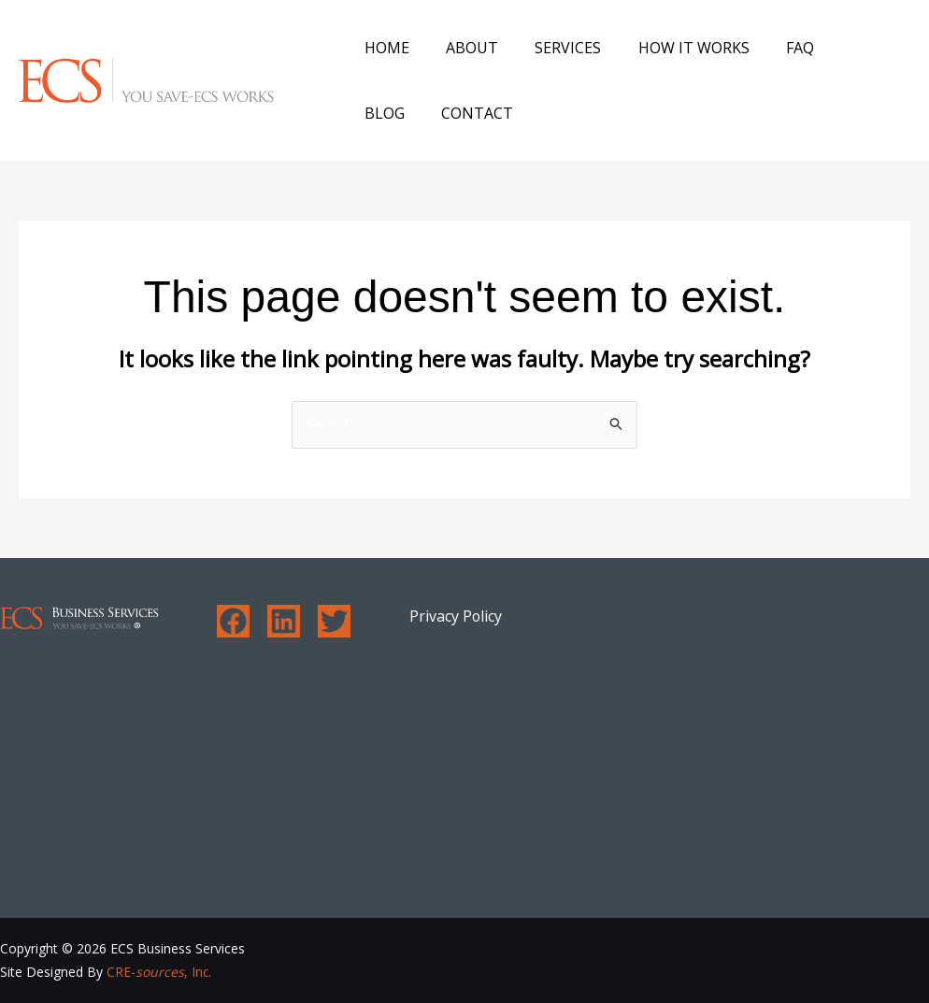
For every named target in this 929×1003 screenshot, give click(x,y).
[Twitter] (334, 622)
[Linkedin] (283, 622)
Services (551, 47)
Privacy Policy (456, 617)
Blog (833, 47)
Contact (397, 113)
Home (383, 47)
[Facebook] (233, 622)
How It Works (669, 47)
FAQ (769, 47)
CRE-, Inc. (159, 973)
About (462, 47)
